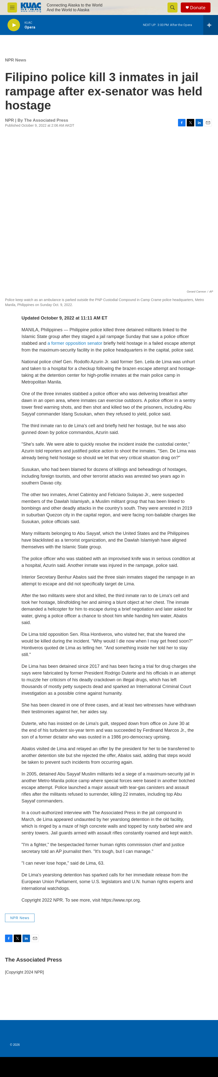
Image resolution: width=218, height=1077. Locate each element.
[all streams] (210, 25)
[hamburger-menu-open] (12, 7)
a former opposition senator (75, 343)
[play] (14, 25)
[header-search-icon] (173, 7)
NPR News (15, 60)
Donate (198, 7)
